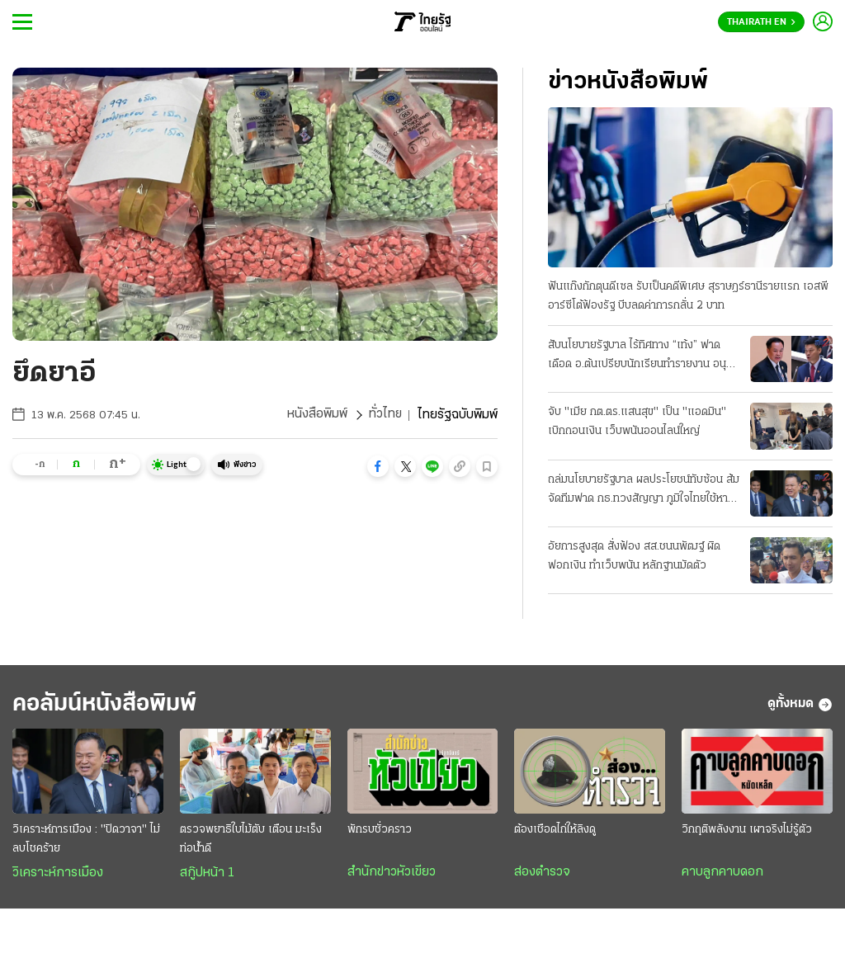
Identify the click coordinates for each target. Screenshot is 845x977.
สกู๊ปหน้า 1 (207, 873)
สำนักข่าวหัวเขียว (391, 873)
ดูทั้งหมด (800, 704)
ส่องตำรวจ (542, 873)
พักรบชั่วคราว (379, 830)
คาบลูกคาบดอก (722, 873)
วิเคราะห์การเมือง (57, 873)
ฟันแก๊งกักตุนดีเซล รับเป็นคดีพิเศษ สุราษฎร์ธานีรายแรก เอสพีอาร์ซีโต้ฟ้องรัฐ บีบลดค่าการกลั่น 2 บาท (688, 296)
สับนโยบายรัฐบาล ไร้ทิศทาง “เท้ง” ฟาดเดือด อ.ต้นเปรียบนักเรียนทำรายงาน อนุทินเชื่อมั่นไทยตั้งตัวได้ (643, 356)
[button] (378, 466)
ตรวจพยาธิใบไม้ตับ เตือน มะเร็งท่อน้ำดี (251, 840)
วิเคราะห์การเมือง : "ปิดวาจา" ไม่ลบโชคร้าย (86, 840)
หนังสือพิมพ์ (316, 415)
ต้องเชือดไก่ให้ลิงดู (555, 830)
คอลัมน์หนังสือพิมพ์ (109, 704)
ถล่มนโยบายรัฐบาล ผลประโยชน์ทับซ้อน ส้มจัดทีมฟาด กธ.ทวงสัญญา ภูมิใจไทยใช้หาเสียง (643, 491)
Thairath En (761, 22)
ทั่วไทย (385, 415)
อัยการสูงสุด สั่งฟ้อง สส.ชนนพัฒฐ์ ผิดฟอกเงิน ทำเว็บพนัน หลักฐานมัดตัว (634, 556)
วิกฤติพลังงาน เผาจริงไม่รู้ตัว (747, 830)
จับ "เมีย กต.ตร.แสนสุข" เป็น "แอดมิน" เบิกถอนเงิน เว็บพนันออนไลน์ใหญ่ (637, 421)
